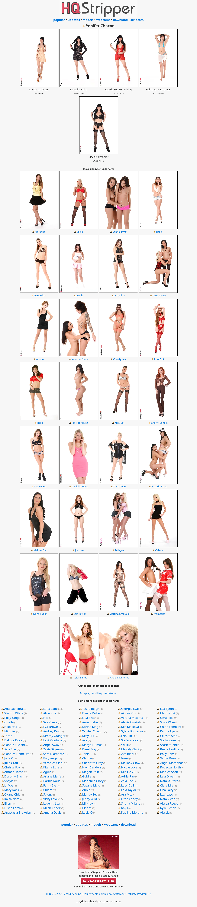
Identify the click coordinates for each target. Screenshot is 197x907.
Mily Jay (119, 550)
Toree (8, 736)
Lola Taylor (79, 613)
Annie (86, 790)
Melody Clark (130, 749)
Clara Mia (166, 785)
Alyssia (165, 812)
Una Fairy (166, 790)
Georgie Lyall (130, 709)
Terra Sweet (159, 295)
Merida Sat (167, 713)
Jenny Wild (89, 799)
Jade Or (9, 758)
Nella (40, 422)
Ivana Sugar (40, 613)
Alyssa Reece (169, 803)
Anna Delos (90, 722)
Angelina (119, 295)
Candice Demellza (16, 754)
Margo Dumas (92, 745)
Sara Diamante (53, 754)
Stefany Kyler (130, 740)
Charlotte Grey (92, 763)
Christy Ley (119, 359)
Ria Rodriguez (80, 422)
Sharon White (13, 713)
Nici (46, 718)
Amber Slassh (13, 772)
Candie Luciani (14, 745)
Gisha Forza (12, 808)
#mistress (110, 693)
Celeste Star (168, 736)
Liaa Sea (88, 718)
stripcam (137, 20)
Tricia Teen (119, 486)
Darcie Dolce (91, 713)
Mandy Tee (90, 794)
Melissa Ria (40, 550)
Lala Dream (168, 776)
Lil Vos (8, 785)
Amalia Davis (52, 812)
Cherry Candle (159, 422)
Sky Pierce (50, 722)
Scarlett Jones (169, 745)
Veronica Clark (53, 763)
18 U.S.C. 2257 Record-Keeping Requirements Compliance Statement (86, 894)
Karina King (90, 727)
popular (59, 20)
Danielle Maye (80, 486)
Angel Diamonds (119, 677)
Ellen (7, 803)
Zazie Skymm (52, 749)
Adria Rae (128, 776)
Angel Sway (51, 745)
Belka (159, 231)
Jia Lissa (79, 550)
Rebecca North (170, 767)
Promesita (159, 613)
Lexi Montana (52, 740)
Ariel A (40, 359)
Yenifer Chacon (92, 731)
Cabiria (159, 550)
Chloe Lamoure (171, 727)
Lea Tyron (167, 709)
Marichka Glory (93, 781)
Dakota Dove (13, 740)
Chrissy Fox (12, 767)
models (88, 20)
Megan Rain (90, 772)
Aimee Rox (128, 713)
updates (74, 20)
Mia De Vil (128, 772)
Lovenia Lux (51, 803)
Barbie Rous (51, 781)
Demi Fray (89, 749)
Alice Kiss (49, 713)
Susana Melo (91, 785)
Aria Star (10, 749)
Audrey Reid (51, 731)
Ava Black (127, 754)
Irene (125, 758)
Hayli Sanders (92, 767)
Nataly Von (167, 799)
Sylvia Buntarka (132, 731)
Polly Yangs (12, 718)
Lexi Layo (166, 794)
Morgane (40, 231)
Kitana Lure (51, 767)
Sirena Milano (130, 803)
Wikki (125, 745)
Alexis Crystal (130, 722)
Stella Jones (168, 740)
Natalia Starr (169, 781)
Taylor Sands (79, 677)
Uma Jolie (166, 718)
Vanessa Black (80, 359)
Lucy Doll (127, 785)
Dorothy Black (14, 776)
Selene (48, 794)
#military (97, 693)
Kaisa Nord (12, 799)
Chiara (47, 790)
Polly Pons (167, 754)
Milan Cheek (52, 808)
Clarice (87, 758)
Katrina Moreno (132, 812)
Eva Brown (50, 727)
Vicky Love (50, 799)
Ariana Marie (52, 776)
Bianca (87, 808)
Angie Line (40, 486)
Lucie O (87, 812)
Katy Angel (50, 758)
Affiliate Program (137, 894)
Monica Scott (169, 772)
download (120, 20)
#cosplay (85, 693)
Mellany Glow (130, 763)
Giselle (9, 722)
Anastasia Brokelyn (17, 812)
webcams (103, 20)
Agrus (47, 772)
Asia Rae (127, 781)
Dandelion (40, 295)
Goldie (86, 776)
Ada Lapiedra (13, 709)
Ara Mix (126, 794)
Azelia (79, 295)
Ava (84, 740)
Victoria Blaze (159, 486)
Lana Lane (50, 709)
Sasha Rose (168, 758)
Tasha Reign (90, 709)
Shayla (8, 781)
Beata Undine (169, 749)
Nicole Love (129, 767)
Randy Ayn (167, 731)
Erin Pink (159, 359)
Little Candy (129, 799)
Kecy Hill (88, 736)
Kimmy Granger (54, 736)
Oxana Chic (12, 794)
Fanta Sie (49, 785)
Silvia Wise (167, 722)
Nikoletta (10, 727)
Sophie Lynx (119, 231)
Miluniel (9, 731)
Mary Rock (11, 790)
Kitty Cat (119, 422)
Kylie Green (168, 808)
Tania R (87, 754)
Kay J (124, 808)
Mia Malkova (130, 727)
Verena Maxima (132, 718)
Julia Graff (11, 763)
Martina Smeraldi (119, 613)
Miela (80, 231)
